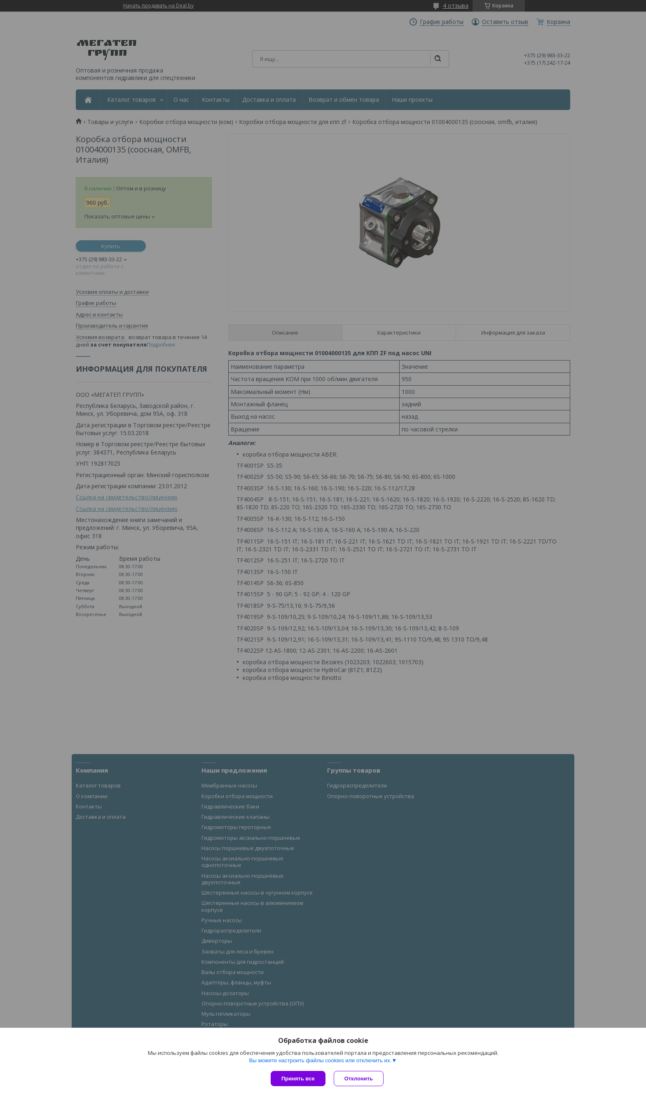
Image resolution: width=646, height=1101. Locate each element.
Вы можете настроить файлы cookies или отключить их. (320, 1060)
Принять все (298, 1078)
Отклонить (358, 1078)
